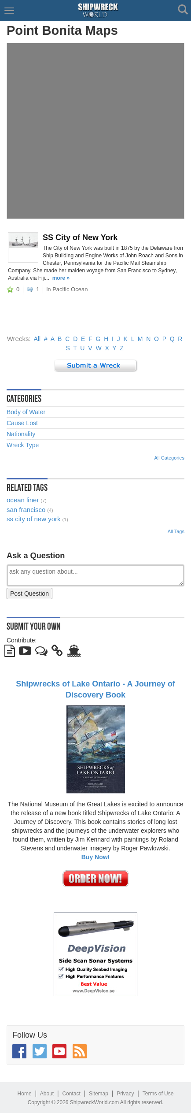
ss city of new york (34, 519)
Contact (71, 1094)
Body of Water (26, 412)
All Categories (169, 457)
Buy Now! (95, 857)
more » (61, 278)
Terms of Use (158, 1094)
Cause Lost (22, 423)
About (47, 1094)
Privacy (125, 1094)
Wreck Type (23, 445)
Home (25, 1094)
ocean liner (23, 500)
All (37, 338)
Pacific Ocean (70, 289)
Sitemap (98, 1094)
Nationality (21, 434)
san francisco (26, 509)
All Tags (176, 531)
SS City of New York (80, 237)
